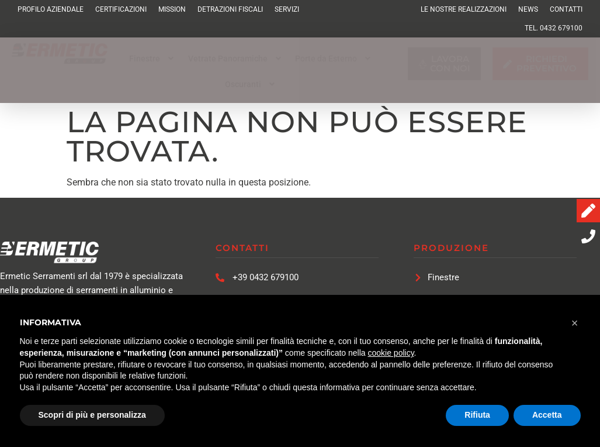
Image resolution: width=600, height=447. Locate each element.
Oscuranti (251, 84)
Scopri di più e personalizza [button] (92, 415)
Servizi (287, 9)
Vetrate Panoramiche (236, 58)
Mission (172, 9)
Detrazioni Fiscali (230, 9)
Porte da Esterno (334, 58)
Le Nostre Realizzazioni (464, 9)
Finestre (152, 58)
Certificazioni (121, 9)
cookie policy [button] (390, 352)
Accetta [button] (547, 415)
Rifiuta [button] (477, 415)
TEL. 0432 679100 (553, 28)
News (528, 9)
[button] (152, 58)
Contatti (566, 9)
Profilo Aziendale (51, 9)
